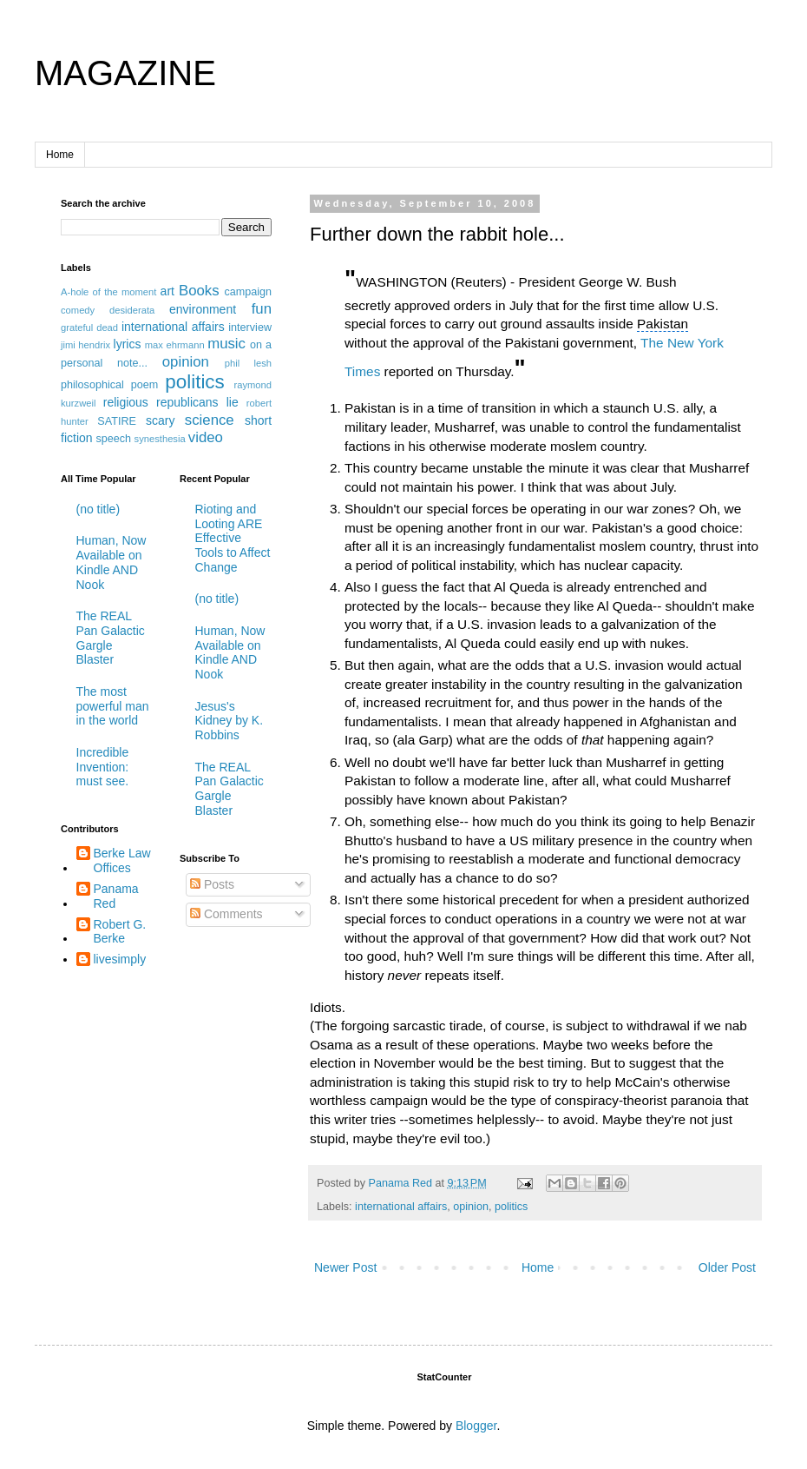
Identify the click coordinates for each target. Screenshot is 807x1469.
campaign (248, 292)
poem (145, 385)
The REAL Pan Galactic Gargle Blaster (110, 637)
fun (262, 309)
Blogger (476, 1426)
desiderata (131, 310)
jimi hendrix (85, 345)
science (209, 420)
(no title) (98, 509)
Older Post (727, 1267)
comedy (78, 310)
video (205, 437)
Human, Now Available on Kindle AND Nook (111, 562)
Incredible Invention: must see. (102, 767)
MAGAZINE (125, 73)
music (226, 343)
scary (160, 420)
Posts (212, 884)
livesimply (120, 959)
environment (202, 309)
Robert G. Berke (120, 931)
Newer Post (345, 1267)
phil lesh (248, 363)
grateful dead (89, 327)
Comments (226, 914)
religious (125, 402)
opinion (471, 1207)
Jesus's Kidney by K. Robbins (229, 721)
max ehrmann (175, 345)
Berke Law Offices (122, 860)
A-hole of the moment (108, 292)
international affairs (401, 1207)
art (167, 291)
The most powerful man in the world (112, 706)
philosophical (92, 385)
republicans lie (197, 402)
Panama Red (116, 896)
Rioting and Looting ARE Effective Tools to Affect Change (233, 538)
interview (250, 327)
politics (511, 1207)
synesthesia (160, 438)
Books (199, 290)
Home (60, 155)
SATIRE (116, 421)
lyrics (127, 344)
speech (113, 439)
